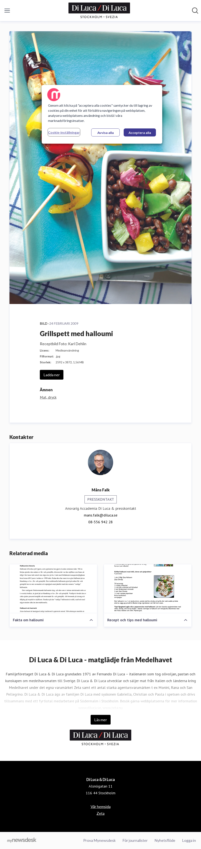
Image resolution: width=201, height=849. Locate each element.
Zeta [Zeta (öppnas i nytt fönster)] (100, 813)
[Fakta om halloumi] (53, 588)
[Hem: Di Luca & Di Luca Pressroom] (99, 11)
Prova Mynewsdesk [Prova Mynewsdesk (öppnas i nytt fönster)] (99, 840)
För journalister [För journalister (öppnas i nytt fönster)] (135, 840)
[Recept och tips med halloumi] (148, 588)
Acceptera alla (140, 133)
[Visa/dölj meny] (7, 10)
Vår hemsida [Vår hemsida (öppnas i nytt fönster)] (101, 806)
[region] (102, 114)
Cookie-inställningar (64, 132)
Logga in (189, 840)
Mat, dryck (48, 397)
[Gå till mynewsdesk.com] (22, 840)
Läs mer (100, 719)
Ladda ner (51, 374)
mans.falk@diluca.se (100, 515)
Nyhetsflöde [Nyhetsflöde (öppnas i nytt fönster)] (164, 840)
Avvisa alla (105, 133)
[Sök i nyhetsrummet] (195, 10)
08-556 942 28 (100, 521)
